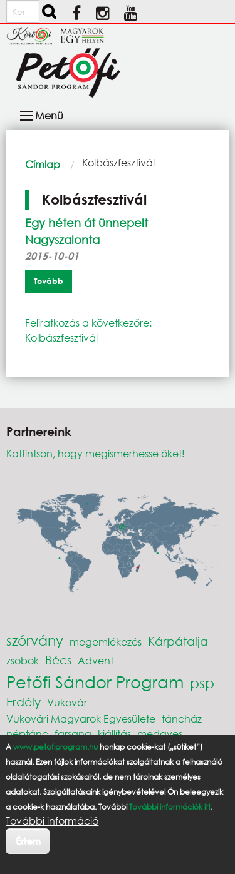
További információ (52, 821)
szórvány (34, 640)
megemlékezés (106, 641)
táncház (182, 718)
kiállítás (114, 733)
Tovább (48, 281)
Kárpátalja (178, 641)
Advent (95, 660)
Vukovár (67, 702)
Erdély (23, 701)
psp (202, 683)
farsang (73, 733)
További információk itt (170, 806)
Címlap (42, 164)
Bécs (58, 660)
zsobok (22, 660)
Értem (28, 840)
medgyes (159, 733)
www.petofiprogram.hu (55, 746)
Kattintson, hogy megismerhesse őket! (95, 453)
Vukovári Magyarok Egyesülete (80, 718)
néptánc (27, 733)
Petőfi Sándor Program (95, 681)
